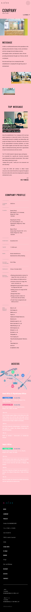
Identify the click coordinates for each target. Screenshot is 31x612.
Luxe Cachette (7, 533)
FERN (4, 542)
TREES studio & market (9, 537)
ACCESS (5, 574)
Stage (4, 559)
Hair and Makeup (7, 564)
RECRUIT (5, 569)
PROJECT (5, 519)
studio (9, 528)
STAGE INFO (6, 547)
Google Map (17, 397)
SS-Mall (5, 551)
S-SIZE (5, 2)
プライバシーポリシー (7, 606)
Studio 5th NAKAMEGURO (10, 523)
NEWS (4, 509)
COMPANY (5, 514)
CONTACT (5, 578)
